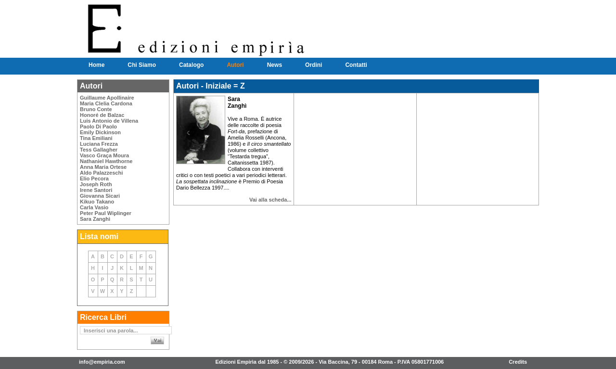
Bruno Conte (96, 109)
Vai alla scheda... (270, 200)
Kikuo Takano (97, 201)
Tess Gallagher (98, 150)
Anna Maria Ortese (103, 167)
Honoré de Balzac (102, 115)
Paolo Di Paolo (98, 126)
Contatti (356, 65)
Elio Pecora (94, 178)
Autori (235, 65)
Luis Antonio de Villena (109, 121)
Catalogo (191, 65)
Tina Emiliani (96, 138)
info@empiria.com (102, 362)
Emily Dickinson (100, 132)
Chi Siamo (142, 65)
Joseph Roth (96, 184)
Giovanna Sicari (100, 196)
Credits (518, 362)
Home (96, 65)
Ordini (313, 65)
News (274, 65)
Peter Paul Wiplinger (105, 213)
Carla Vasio (94, 207)
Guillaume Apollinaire (107, 98)
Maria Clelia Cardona (106, 103)
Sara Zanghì (95, 219)
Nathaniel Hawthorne (106, 161)
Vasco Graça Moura (104, 155)
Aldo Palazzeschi (101, 173)
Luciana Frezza (99, 144)
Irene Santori (96, 190)
